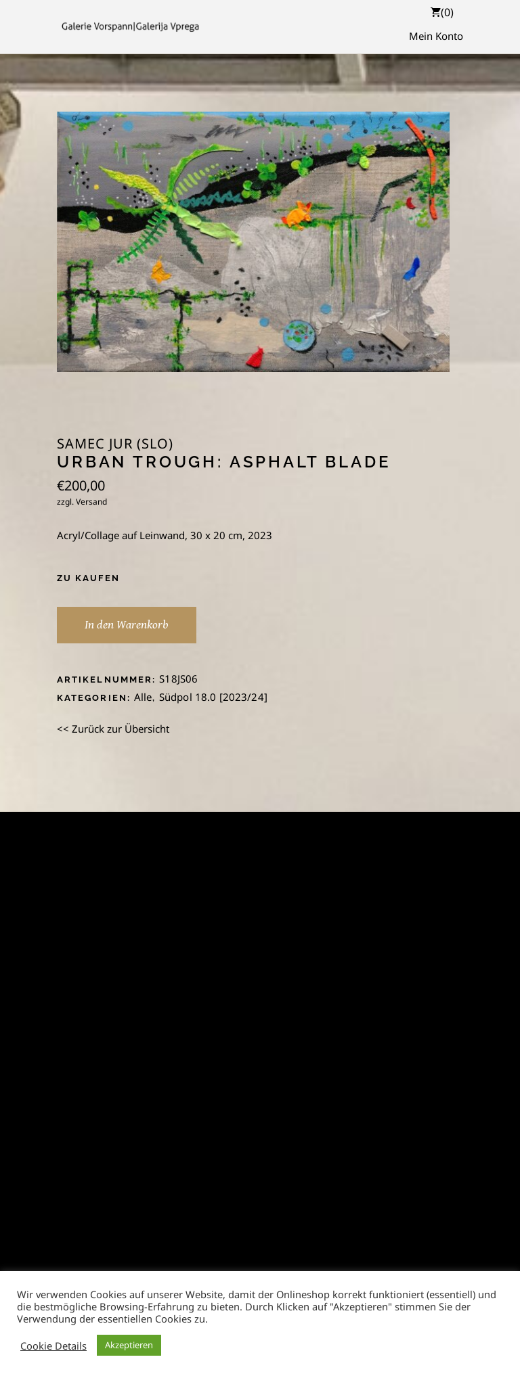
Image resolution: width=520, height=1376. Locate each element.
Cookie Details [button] (53, 1345)
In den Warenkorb (127, 625)
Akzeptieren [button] (129, 1345)
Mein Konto (436, 36)
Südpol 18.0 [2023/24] (213, 697)
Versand (91, 501)
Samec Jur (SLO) (115, 444)
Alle (143, 697)
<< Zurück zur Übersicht (113, 728)
